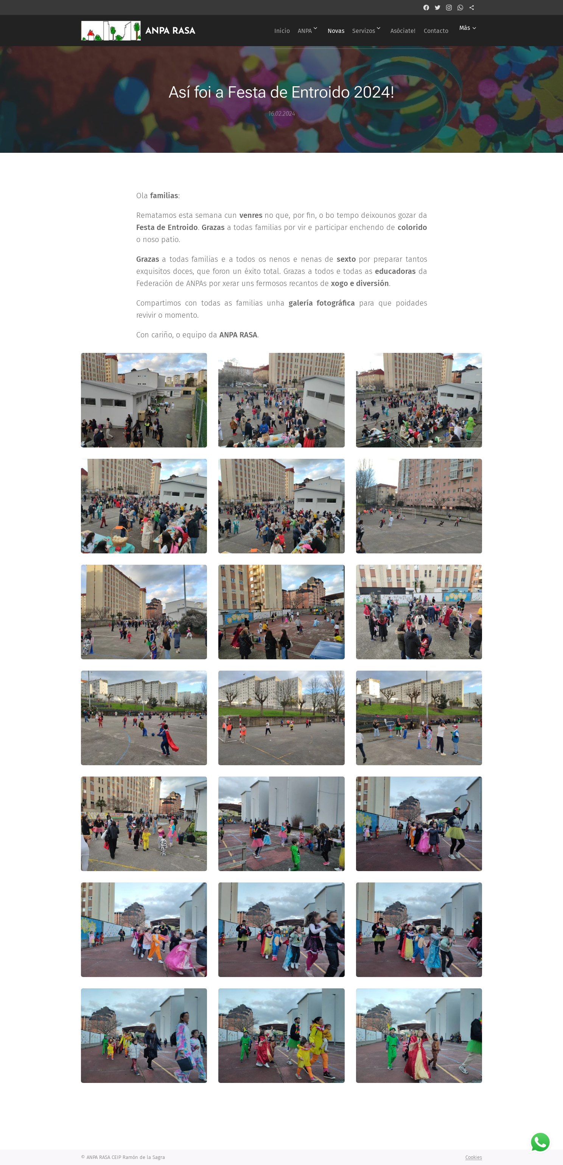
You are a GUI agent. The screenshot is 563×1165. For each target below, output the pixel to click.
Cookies (473, 1157)
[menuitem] (256, 30)
